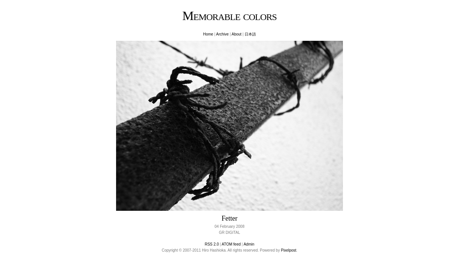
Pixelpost (288, 250)
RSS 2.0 (212, 244)
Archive (222, 34)
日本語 (250, 34)
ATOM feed (231, 244)
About (236, 34)
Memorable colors (229, 16)
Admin (248, 244)
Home (208, 34)
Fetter (229, 218)
